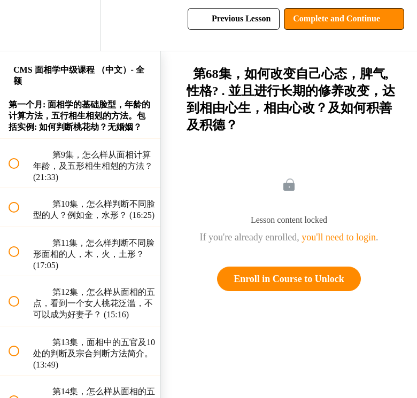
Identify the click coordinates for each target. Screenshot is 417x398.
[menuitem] (80, 25)
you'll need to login (339, 237)
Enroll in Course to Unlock (289, 279)
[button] (20, 25)
